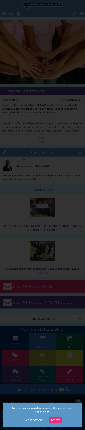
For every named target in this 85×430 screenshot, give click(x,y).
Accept (55, 420)
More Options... (35, 420)
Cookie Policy (42, 411)
